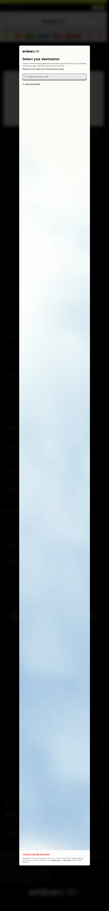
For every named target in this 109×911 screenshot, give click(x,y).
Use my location (31, 84)
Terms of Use (67, 860)
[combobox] (55, 77)
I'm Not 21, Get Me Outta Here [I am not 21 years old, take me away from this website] (36, 854)
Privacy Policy (56, 860)
